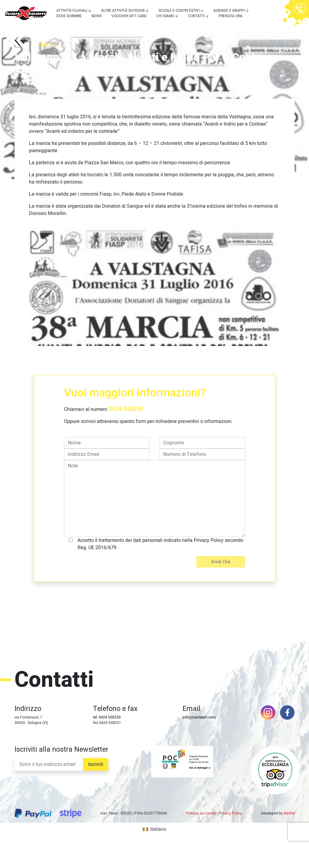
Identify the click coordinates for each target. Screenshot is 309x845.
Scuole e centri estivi (178, 10)
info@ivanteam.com (199, 717)
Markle (289, 813)
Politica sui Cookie (201, 813)
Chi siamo (165, 16)
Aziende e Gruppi (229, 10)
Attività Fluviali (71, 10)
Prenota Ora (230, 16)
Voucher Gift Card (129, 16)
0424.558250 (125, 409)
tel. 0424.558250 (107, 717)
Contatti (196, 16)
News (96, 16)
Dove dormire (69, 16)
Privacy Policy (230, 813)
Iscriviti (95, 764)
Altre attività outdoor (123, 10)
